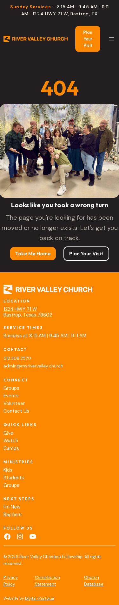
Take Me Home (33, 253)
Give (8, 433)
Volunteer (14, 403)
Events (11, 396)
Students (13, 477)
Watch (10, 441)
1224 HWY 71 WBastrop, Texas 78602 (27, 312)
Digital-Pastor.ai (39, 598)
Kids (7, 470)
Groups (11, 388)
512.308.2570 (17, 358)
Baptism (12, 514)
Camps (11, 448)
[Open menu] (112, 39)
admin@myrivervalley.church (33, 366)
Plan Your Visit (87, 39)
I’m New (11, 507)
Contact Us (16, 411)
